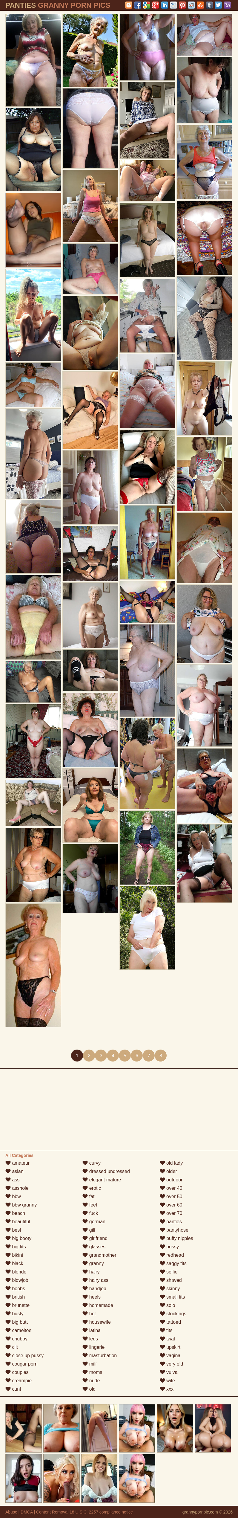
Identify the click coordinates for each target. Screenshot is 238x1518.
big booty (18, 1238)
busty (14, 1313)
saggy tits (173, 1263)
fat (88, 1196)
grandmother (99, 1255)
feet (89, 1204)
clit (11, 1347)
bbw (13, 1196)
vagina (170, 1355)
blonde (16, 1271)
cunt (13, 1389)
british (15, 1296)
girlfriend (95, 1238)
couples (17, 1372)
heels (91, 1296)
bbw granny (21, 1204)
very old (171, 1363)
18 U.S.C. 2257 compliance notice (101, 1512)
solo (167, 1305)
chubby (16, 1338)
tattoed (170, 1322)
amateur (17, 1163)
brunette (17, 1305)
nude (91, 1380)
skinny (170, 1288)
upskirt (170, 1347)
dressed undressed (106, 1171)
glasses (93, 1246)
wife (167, 1380)
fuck (90, 1213)
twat (167, 1338)
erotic (91, 1188)
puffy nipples (176, 1238)
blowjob (16, 1280)
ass (12, 1179)
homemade (97, 1305)
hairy (90, 1271)
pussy (169, 1246)
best (13, 1230)
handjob (94, 1288)
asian (14, 1171)
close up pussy (24, 1355)
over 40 (171, 1188)
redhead (172, 1255)
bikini (14, 1255)
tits (166, 1330)
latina (91, 1330)
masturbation (99, 1355)
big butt (16, 1322)
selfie (169, 1271)
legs (90, 1338)
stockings (173, 1313)
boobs (15, 1288)
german (93, 1221)
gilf (88, 1230)
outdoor (171, 1179)
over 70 (171, 1213)
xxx (166, 1389)
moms (92, 1372)
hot (89, 1313)
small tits (172, 1296)
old (89, 1389)
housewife (96, 1322)
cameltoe (18, 1330)
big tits (15, 1246)
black (14, 1263)
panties (171, 1221)
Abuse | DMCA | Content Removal (36, 1512)
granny (93, 1263)
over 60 (171, 1204)
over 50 (171, 1196)
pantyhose (174, 1230)
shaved (171, 1280)
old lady (171, 1163)
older (168, 1171)
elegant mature (101, 1179)
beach (15, 1213)
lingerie (93, 1347)
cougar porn (21, 1363)
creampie (18, 1380)
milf (89, 1363)
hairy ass (95, 1280)
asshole (17, 1188)
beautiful (17, 1221)
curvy (91, 1163)
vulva (169, 1372)
